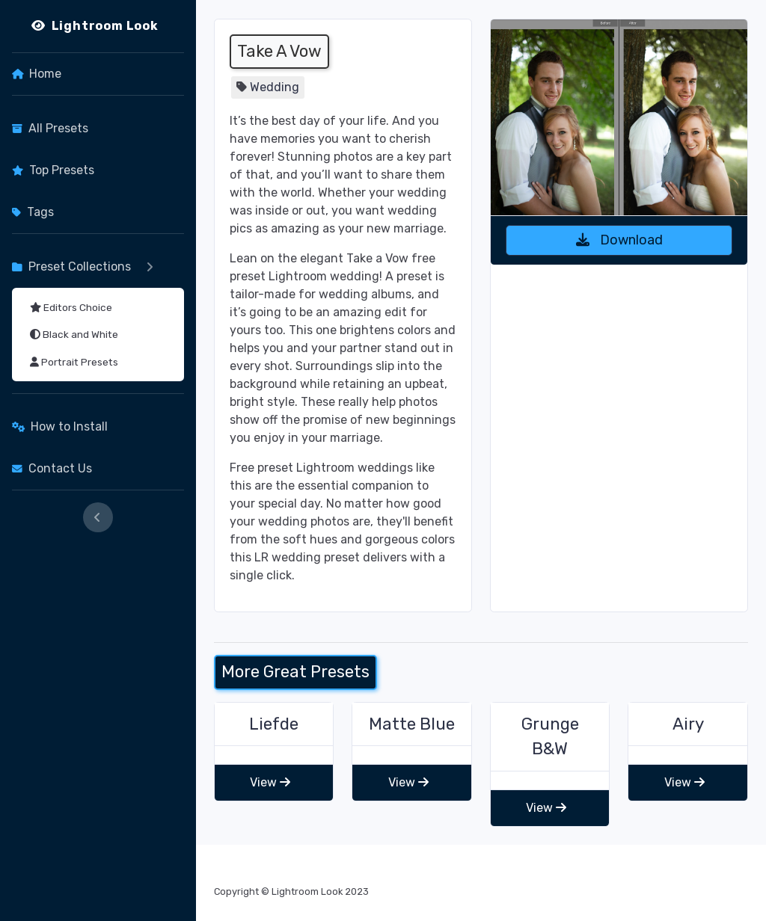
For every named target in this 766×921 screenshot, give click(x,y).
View (270, 782)
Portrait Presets (74, 362)
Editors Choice (71, 307)
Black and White (74, 334)
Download (619, 240)
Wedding (274, 87)
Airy (688, 724)
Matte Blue (412, 724)
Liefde (273, 724)
